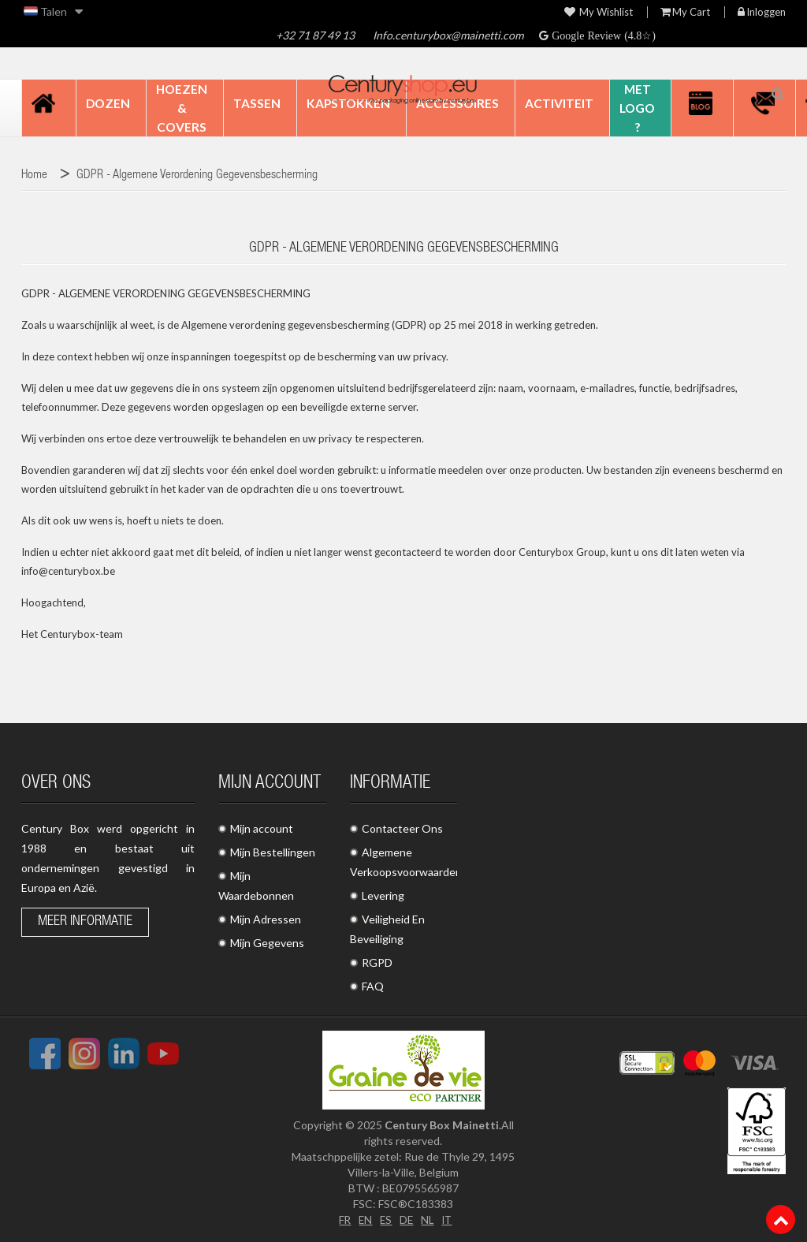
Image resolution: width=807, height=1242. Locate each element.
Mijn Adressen (265, 919)
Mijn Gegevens (267, 942)
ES (385, 1219)
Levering (383, 895)
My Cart (685, 12)
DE (407, 1219)
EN (364, 1219)
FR (343, 1219)
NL (428, 1219)
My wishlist (598, 12)
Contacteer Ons (402, 828)
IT (449, 1219)
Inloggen (762, 12)
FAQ (373, 986)
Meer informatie (85, 922)
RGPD (377, 962)
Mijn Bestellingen (272, 852)
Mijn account (261, 828)
